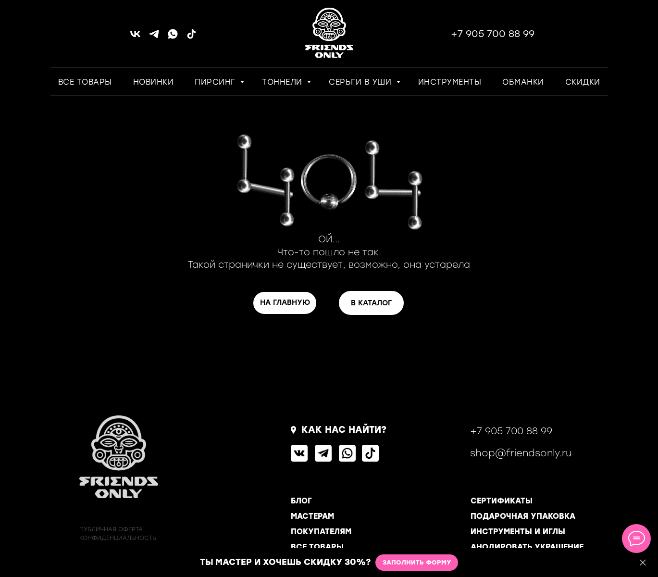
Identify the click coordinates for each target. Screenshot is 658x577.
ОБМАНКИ (523, 82)
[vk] (135, 37)
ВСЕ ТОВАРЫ (85, 82)
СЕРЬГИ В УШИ (361, 82)
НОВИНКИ (153, 82)
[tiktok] (192, 37)
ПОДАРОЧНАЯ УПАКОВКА (523, 516)
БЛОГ (301, 500)
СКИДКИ (582, 82)
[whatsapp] (173, 37)
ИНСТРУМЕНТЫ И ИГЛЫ (518, 531)
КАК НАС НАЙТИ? (343, 429)
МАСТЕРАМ (312, 516)
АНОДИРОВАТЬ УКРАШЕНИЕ (527, 547)
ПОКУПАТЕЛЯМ (321, 531)
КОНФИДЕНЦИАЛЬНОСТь (117, 538)
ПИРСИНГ (216, 82)
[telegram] (154, 37)
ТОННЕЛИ (283, 82)
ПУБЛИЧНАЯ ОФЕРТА (111, 529)
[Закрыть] (642, 562)
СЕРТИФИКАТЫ (502, 500)
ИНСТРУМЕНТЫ (450, 82)
